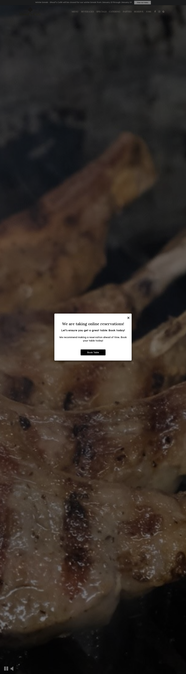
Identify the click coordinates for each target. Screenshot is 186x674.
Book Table (93, 352)
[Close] (128, 317)
